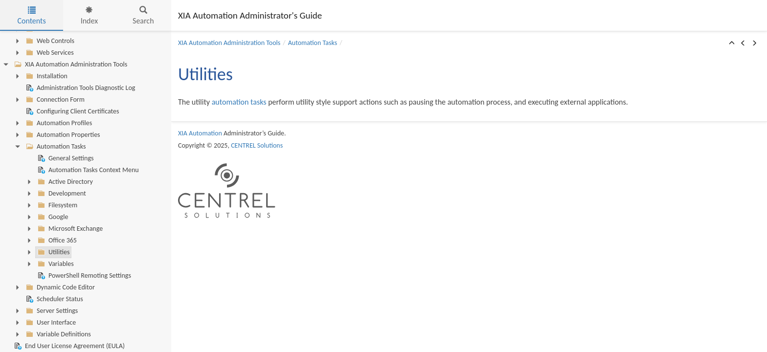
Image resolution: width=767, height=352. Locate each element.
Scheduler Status (53, 299)
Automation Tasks (55, 147)
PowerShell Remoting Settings (83, 276)
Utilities (52, 252)
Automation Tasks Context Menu (87, 170)
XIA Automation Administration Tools (69, 64)
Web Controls (49, 41)
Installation (46, 76)
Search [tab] (143, 15)
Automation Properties (62, 135)
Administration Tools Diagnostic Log (79, 88)
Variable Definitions (57, 334)
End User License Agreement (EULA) (68, 346)
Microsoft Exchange (69, 229)
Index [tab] (89, 15)
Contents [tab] (31, 15)
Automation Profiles (58, 123)
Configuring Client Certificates (71, 111)
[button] (732, 43)
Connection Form (54, 100)
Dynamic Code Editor (59, 287)
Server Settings (51, 311)
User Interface (50, 323)
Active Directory (64, 182)
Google (52, 217)
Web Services (49, 53)
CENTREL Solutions (257, 145)
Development (61, 193)
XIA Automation (200, 133)
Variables (55, 264)
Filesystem (56, 205)
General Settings (65, 158)
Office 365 (56, 240)
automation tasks (239, 102)
